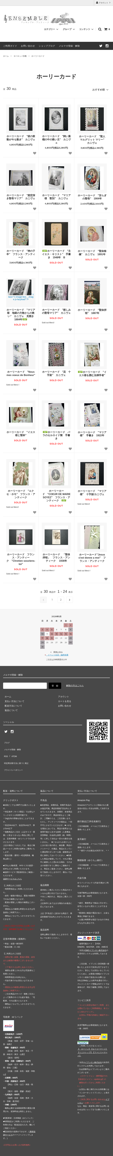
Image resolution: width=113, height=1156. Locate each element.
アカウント (103, 2)
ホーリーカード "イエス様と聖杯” (21, 432)
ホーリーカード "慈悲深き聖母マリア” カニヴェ (20, 195)
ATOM (12, 749)
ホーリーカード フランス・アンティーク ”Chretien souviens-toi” (20, 558)
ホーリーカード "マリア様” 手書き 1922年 (92, 432)
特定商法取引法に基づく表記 (17, 754)
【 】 (84, 1036)
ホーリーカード (37, 56)
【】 (99, 1036)
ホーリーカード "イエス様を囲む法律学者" (92, 372)
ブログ (6, 740)
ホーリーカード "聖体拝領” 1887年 (92, 310)
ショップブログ (47, 46)
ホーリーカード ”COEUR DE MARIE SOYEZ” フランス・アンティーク (56, 494)
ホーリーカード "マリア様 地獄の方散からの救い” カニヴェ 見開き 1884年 (21, 313)
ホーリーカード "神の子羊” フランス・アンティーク (20, 253)
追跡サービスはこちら (12, 866)
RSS (5, 749)
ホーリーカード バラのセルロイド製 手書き (56, 434)
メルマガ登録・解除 (69, 46)
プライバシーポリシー (14, 758)
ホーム (6, 56)
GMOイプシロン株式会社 (95, 938)
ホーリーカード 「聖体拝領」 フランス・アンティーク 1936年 (56, 556)
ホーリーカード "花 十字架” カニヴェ (56, 372)
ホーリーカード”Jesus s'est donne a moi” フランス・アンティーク (92, 556)
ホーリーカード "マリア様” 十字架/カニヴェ (92, 491)
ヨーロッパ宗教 (20, 56)
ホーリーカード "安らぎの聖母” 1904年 (92, 196)
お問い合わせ (28, 46)
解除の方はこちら (75, 684)
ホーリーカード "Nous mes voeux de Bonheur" (21, 372)
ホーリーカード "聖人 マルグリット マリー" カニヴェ (93, 138)
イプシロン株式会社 (93, 1050)
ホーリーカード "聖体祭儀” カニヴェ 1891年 (92, 251)
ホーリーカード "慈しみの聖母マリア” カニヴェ (56, 310)
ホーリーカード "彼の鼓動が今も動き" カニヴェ (21, 136)
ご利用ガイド (10, 46)
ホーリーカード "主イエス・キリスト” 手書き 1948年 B (56, 253)
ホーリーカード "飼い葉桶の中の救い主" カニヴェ (56, 138)
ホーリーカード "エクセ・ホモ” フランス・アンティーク (20, 492)
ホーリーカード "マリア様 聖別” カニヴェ (56, 195)
